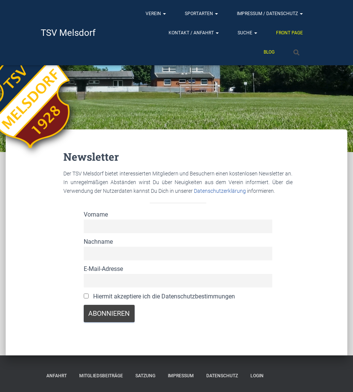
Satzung (145, 375)
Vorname (96, 214)
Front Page (289, 32)
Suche (247, 32)
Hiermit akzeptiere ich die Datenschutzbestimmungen (159, 296)
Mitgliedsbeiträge (101, 375)
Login (257, 375)
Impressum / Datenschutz (270, 13)
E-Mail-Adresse (103, 268)
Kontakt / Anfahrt (194, 32)
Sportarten (201, 13)
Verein (156, 13)
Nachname (98, 241)
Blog (269, 52)
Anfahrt (56, 375)
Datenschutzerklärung (220, 191)
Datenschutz (222, 375)
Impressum (181, 375)
